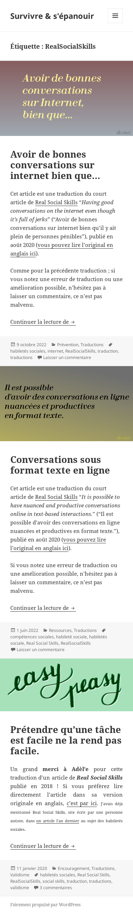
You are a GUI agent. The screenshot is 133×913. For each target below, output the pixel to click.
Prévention (67, 345)
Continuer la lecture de (43, 321)
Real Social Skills (56, 202)
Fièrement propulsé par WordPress (45, 905)
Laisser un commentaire (67, 357)
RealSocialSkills (80, 351)
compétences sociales (32, 637)
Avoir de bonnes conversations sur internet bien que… (55, 165)
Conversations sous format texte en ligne (60, 464)
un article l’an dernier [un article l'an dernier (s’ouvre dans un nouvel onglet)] (57, 820)
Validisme (19, 875)
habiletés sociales (27, 351)
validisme (19, 888)
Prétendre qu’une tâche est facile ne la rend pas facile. (66, 740)
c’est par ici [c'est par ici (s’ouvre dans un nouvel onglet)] (82, 803)
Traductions (92, 345)
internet (55, 351)
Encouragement (73, 868)
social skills (54, 881)
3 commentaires (56, 888)
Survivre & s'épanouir (52, 15)
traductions (21, 357)
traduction (108, 351)
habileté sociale (71, 637)
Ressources (60, 630)
